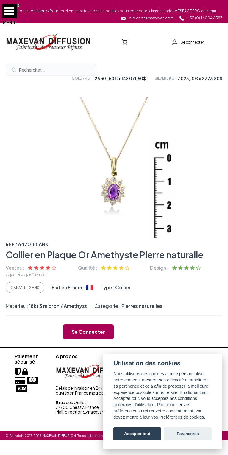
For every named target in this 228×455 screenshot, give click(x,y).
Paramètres (188, 433)
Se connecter (192, 42)
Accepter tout (137, 433)
